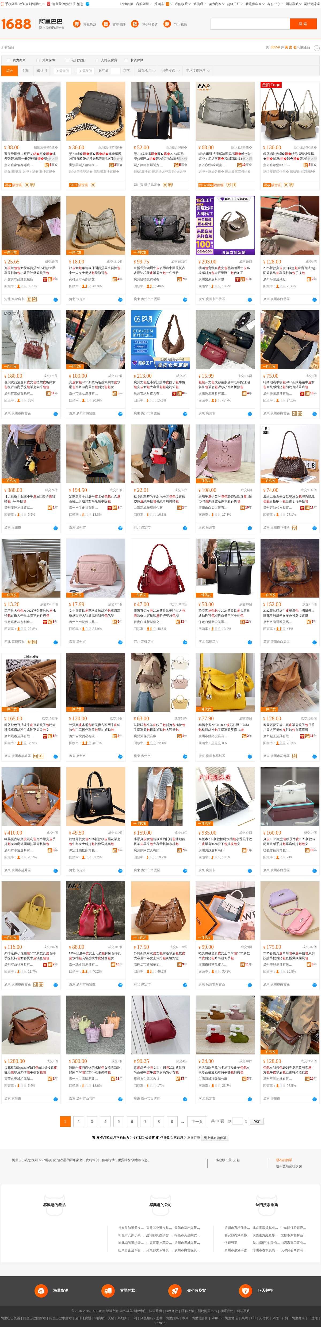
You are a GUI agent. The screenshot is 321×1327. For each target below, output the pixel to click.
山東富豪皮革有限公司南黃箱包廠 (142, 1250)
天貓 (111, 1318)
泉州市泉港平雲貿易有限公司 (245, 1250)
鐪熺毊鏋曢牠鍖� (302, 171)
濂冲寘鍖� (47, 171)
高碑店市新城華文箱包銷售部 (148, 964)
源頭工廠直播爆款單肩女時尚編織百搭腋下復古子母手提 (289, 499)
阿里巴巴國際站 (34, 1318)
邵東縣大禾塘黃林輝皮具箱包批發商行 (173, 1250)
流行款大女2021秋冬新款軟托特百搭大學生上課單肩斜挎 (30, 613)
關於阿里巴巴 (207, 1311)
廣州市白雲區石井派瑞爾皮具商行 (83, 1079)
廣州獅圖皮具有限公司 (278, 393)
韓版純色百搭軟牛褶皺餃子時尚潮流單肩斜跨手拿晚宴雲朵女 (30, 727)
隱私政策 (187, 1311)
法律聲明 (155, 1311)
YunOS (216, 1318)
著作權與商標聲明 (133, 1311)
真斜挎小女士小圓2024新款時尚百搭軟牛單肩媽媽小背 (159, 1070)
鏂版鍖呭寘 (12, 171)
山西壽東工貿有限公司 (297, 1243)
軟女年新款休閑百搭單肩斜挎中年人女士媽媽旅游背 (94, 270)
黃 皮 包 (234, 1160)
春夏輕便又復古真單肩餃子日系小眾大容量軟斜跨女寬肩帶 (289, 727)
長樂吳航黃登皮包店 (132, 1228)
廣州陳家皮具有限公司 (148, 850)
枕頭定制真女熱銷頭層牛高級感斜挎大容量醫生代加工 (224, 270)
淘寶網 (99, 1318)
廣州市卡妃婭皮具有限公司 (83, 622)
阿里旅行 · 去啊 (151, 1318)
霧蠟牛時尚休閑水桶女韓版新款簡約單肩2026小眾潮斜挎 (94, 1070)
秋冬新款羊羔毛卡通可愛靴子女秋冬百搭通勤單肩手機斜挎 (224, 1070)
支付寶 (264, 1318)
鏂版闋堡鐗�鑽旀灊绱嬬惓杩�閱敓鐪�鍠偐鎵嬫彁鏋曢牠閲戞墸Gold (288, 156)
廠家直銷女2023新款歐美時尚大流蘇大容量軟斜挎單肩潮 (159, 613)
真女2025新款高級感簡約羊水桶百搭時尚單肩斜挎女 (94, 384)
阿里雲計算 (200, 1318)
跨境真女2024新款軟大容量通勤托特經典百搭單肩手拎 (224, 613)
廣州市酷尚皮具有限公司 (213, 736)
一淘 (134, 1318)
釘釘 (285, 1318)
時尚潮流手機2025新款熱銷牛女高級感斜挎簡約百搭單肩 (289, 384)
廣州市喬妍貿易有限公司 (19, 393)
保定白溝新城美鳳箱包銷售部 (213, 622)
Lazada (160, 1323)
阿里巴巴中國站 (60, 1318)
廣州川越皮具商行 (211, 850)
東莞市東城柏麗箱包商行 (19, 1079)
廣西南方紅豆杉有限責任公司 (273, 1235)
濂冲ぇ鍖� (30, 171)
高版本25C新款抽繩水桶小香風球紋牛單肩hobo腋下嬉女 (225, 841)
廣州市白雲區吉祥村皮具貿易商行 (148, 1079)
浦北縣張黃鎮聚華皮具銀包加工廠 (142, 1243)
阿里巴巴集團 (10, 1318)
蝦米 (185, 1318)
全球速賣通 (83, 1318)
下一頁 (197, 1121)
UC (253, 1318)
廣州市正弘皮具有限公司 (83, 393)
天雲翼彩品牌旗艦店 (18, 279)
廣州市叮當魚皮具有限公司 (213, 964)
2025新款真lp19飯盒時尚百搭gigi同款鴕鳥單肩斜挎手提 (289, 270)
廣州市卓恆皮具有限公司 (19, 850)
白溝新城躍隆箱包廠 (212, 1079)
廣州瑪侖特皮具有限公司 (83, 964)
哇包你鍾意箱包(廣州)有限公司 (278, 850)
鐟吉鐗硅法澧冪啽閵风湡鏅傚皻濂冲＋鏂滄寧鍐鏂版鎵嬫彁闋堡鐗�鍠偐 (224, 156)
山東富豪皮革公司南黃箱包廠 (167, 1243)
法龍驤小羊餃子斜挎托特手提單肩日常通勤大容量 (159, 727)
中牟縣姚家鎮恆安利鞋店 (298, 1228)
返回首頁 (193, 1137)
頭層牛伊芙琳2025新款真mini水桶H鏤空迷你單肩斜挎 (225, 499)
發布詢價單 (284, 1160)
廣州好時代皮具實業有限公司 (278, 508)
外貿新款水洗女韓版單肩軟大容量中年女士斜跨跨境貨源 (159, 955)
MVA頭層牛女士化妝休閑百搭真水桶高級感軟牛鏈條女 (95, 955)
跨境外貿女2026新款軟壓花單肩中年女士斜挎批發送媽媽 (94, 841)
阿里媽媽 (172, 1318)
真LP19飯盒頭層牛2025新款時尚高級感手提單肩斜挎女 (289, 841)
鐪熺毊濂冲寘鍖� (106, 171)
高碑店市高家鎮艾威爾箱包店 (83, 279)
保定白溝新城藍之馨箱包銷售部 (148, 622)
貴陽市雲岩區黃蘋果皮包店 (193, 1228)
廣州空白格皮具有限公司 (19, 964)
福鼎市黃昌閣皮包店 (188, 1235)
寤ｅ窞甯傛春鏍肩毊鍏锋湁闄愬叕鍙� (19, 165)
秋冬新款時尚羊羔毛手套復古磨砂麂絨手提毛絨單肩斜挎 (159, 499)
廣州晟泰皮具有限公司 (19, 736)
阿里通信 (231, 1318)
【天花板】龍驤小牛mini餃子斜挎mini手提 (29, 499)
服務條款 (171, 1311)
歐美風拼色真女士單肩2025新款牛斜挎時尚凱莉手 (224, 955)
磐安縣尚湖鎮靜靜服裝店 (242, 1235)
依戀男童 (230, 1243)
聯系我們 (226, 1311)
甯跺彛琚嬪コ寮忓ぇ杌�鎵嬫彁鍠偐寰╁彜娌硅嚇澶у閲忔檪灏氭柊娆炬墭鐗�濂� (30, 156)
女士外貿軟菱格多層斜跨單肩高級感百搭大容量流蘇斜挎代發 (94, 613)
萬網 (244, 1318)
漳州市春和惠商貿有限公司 (272, 1250)
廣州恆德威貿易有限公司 (148, 279)
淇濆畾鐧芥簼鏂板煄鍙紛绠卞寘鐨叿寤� (83, 165)
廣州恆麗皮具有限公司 (213, 393)
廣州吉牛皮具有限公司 (83, 508)
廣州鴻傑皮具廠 (145, 736)
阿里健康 (298, 1318)
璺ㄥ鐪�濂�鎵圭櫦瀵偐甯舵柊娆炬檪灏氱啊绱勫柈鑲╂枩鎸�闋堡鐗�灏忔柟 (95, 156)
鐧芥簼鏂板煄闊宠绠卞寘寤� (148, 165)
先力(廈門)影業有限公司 (270, 1243)
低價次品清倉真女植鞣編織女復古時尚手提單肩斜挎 (30, 384)
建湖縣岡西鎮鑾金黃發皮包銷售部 (170, 1235)
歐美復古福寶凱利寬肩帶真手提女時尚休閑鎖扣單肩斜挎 (30, 841)
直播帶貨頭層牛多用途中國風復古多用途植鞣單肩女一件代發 (159, 270)
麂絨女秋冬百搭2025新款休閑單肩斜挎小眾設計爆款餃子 (30, 270)
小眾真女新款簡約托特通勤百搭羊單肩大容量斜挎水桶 (159, 841)
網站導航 (243, 1311)
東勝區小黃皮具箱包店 (162, 1228)
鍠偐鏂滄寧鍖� (81, 171)
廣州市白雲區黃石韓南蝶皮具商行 (213, 508)
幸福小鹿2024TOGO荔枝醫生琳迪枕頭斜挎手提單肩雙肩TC (223, 727)
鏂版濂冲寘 (142, 171)
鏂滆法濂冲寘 (161, 171)
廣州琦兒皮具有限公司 (278, 964)
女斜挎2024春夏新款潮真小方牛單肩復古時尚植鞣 (289, 1070)
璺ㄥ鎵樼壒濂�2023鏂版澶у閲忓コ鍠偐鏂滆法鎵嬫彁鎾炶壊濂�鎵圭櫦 (160, 156)
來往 (275, 1318)
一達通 (313, 1318)
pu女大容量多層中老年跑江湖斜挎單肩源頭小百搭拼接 (224, 384)
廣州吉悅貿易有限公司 (83, 736)
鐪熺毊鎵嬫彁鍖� (238, 171)
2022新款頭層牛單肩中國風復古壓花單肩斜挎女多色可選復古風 (289, 613)
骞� (53, 165)
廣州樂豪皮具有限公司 (213, 279)
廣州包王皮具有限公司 (278, 736)
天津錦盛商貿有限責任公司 (300, 1250)
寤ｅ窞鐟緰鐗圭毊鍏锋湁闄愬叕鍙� (213, 165)
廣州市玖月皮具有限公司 (148, 393)
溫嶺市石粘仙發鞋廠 (238, 1228)
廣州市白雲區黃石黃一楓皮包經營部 (200, 1250)
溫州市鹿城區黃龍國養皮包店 (195, 1243)
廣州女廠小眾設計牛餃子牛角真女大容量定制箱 (159, 384)
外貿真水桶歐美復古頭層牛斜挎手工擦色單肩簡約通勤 (94, 727)
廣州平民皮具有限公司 (278, 1079)
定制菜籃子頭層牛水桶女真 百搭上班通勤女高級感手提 (94, 499)
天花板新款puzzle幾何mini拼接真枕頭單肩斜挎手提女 (30, 1070)
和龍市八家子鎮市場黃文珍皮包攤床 (144, 1235)
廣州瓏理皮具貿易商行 (19, 508)
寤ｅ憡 (53, 159)
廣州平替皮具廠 (274, 279)
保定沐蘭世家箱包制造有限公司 (83, 850)
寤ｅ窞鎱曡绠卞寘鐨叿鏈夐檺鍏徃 (278, 165)
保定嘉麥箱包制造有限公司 (19, 622)
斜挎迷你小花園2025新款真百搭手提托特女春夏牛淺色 (30, 955)
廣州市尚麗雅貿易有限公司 (278, 622)
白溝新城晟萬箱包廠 (148, 508)
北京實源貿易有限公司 (269, 1228)
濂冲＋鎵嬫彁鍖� (211, 171)
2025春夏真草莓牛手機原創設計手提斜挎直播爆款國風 (289, 955)
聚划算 (122, 1318)
